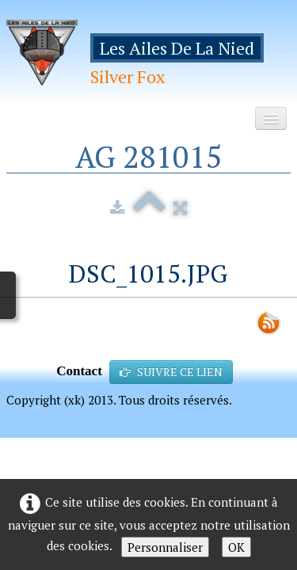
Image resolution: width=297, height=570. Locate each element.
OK (236, 547)
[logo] (148, 58)
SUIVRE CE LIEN (171, 371)
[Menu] (271, 118)
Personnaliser (165, 547)
